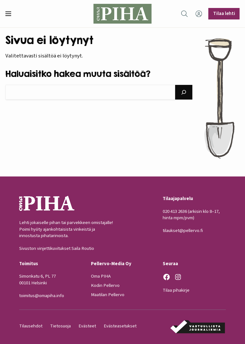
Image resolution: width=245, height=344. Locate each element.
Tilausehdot (30, 326)
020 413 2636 (175, 211)
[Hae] (183, 92)
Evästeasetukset (120, 326)
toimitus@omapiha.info (41, 295)
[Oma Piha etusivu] (122, 14)
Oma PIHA (101, 276)
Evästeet (87, 326)
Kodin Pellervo (105, 285)
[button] (10, 13)
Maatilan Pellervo (107, 294)
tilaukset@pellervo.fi (183, 231)
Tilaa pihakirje (176, 290)
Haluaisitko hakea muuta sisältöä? (78, 74)
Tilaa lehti (224, 13)
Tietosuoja (60, 326)
